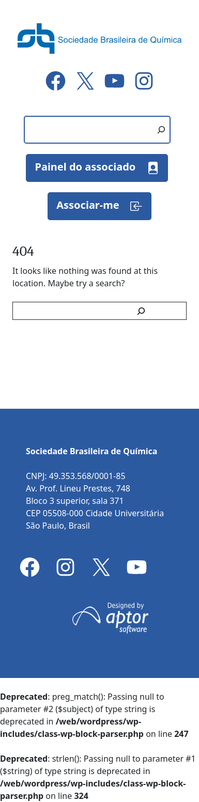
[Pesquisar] (161, 130)
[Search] (143, 310)
